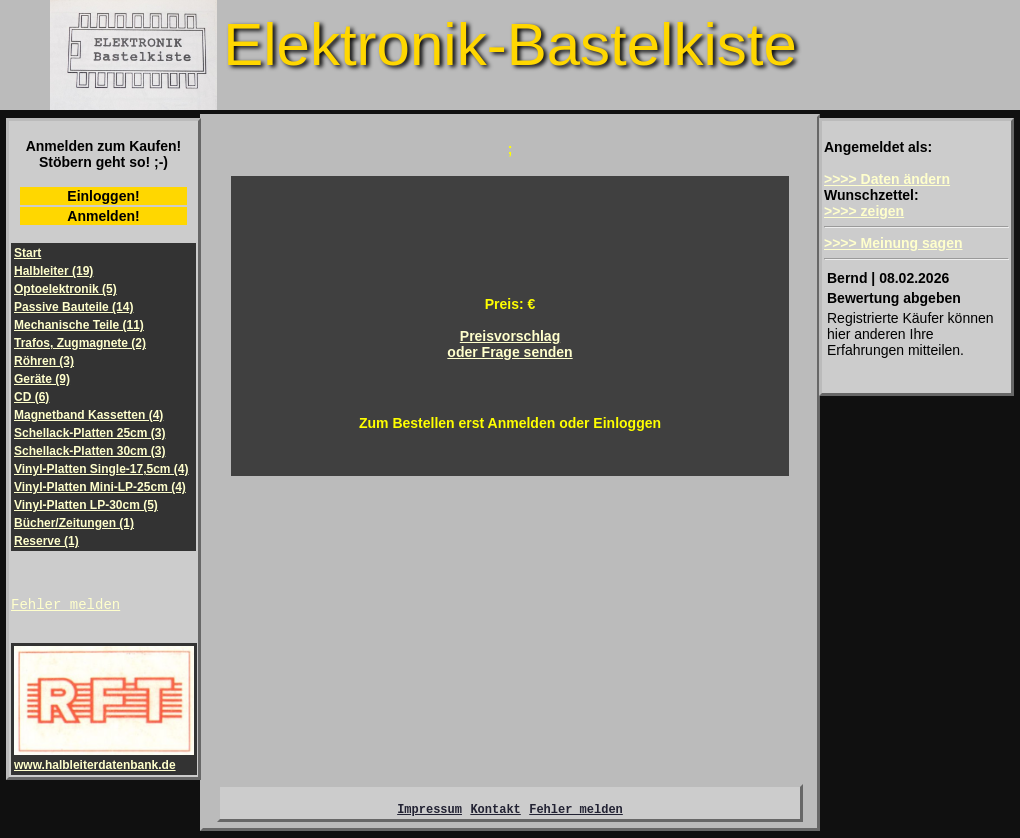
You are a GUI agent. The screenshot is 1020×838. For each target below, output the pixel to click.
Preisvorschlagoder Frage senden (509, 344)
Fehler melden (65, 606)
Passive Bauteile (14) (73, 307)
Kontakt (495, 814)
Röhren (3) (44, 361)
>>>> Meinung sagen (893, 243)
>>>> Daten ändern (887, 179)
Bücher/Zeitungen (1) (74, 523)
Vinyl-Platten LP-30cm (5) (86, 505)
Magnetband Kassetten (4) (88, 415)
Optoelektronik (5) (65, 289)
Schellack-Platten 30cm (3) (89, 451)
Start (27, 253)
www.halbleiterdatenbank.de (104, 761)
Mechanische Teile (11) (79, 325)
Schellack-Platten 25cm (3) (89, 433)
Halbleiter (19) (53, 271)
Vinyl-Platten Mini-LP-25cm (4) (100, 487)
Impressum (429, 814)
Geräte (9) (42, 379)
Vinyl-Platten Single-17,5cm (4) (101, 469)
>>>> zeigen (864, 211)
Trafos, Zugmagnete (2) (80, 343)
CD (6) (31, 397)
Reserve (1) (46, 541)
